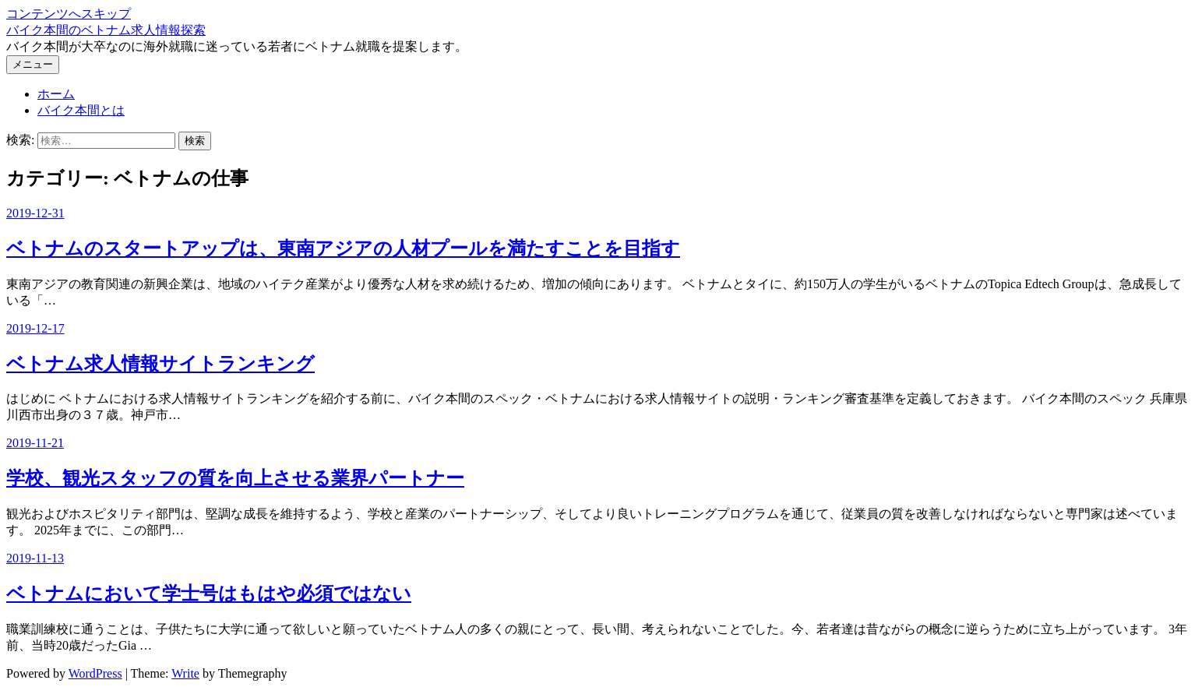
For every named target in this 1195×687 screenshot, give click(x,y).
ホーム (56, 93)
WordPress (95, 673)
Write (185, 673)
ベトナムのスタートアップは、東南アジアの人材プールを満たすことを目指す (343, 248)
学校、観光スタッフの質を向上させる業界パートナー (235, 478)
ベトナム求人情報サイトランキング (160, 364)
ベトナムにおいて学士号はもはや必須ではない (208, 593)
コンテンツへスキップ (68, 13)
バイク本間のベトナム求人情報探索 (106, 30)
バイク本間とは (81, 110)
